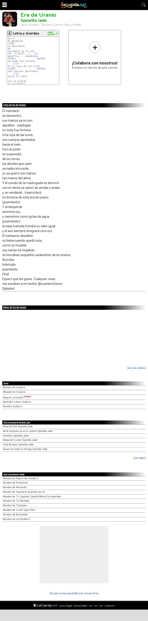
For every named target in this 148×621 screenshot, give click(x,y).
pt (101, 605)
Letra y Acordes (26, 33)
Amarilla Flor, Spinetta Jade (18, 426)
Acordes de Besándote (15, 514)
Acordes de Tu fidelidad (16, 500)
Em (9, 58)
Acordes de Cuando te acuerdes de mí (24, 491)
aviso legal (66, 605)
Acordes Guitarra (12, 406)
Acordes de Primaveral (15, 482)
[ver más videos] (136, 367)
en (96, 605)
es (90, 605)
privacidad (80, 605)
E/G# (15, 63)
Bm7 (10, 53)
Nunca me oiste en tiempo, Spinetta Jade (25, 449)
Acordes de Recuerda (14, 487)
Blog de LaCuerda (17, 397)
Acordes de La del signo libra (19, 510)
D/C (36, 53)
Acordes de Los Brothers (16, 519)
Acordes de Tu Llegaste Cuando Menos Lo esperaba (32, 496)
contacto (109, 605)
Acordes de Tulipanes (15, 505)
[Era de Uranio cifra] (86, 593)
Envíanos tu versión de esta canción (95, 55)
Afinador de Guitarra (14, 392)
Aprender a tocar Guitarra (17, 401)
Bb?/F (11, 38)
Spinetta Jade (34, 20)
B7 (16, 53)
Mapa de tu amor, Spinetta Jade (20, 440)
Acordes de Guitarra (14, 387)
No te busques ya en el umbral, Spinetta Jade (28, 431)
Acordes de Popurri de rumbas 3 (20, 478)
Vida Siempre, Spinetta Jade (18, 444)
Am (9, 48)
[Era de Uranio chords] (62, 593)
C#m (38, 58)
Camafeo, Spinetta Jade (16, 435)
